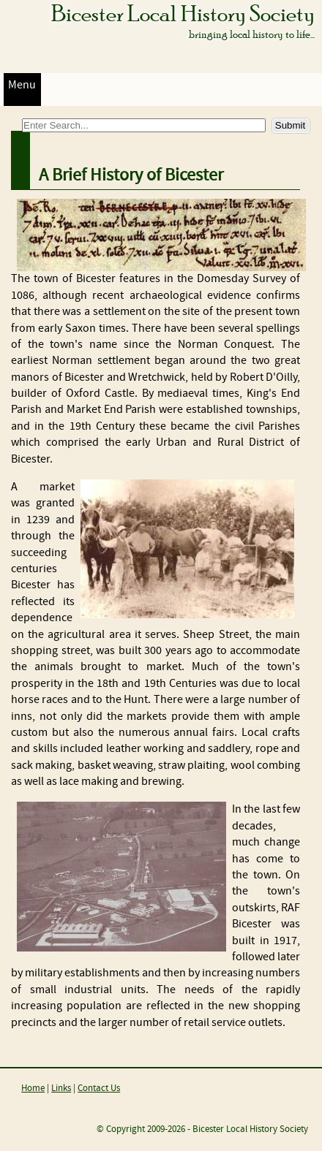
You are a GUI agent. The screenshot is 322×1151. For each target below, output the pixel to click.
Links (61, 1088)
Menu (22, 85)
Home (33, 1088)
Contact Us (99, 1088)
